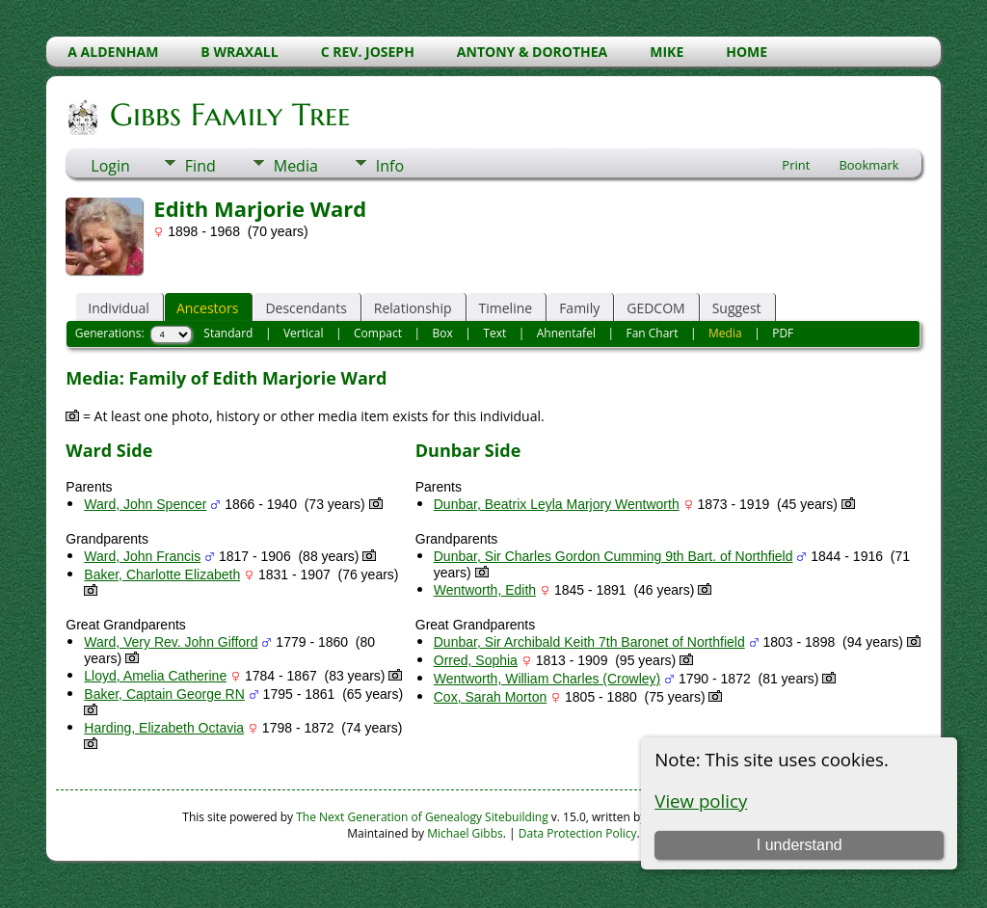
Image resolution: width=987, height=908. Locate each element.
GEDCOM (655, 308)
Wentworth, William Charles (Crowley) (547, 678)
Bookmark (868, 165)
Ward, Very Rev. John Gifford (170, 642)
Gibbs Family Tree (228, 114)
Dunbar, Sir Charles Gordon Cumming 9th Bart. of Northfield (613, 556)
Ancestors (207, 308)
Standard (228, 333)
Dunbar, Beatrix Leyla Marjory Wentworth (557, 504)
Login (110, 165)
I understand (799, 845)
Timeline (506, 308)
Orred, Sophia (476, 660)
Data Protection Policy (578, 833)
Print (796, 165)
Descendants (305, 308)
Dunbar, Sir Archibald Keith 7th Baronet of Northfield (589, 642)
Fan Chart (652, 333)
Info (390, 165)
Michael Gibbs (465, 833)
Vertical (303, 333)
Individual (118, 308)
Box (443, 333)
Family (579, 308)
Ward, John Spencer (145, 504)
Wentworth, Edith (485, 590)
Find (200, 165)
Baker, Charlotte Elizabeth (162, 574)
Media (296, 165)
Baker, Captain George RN (164, 694)
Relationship (413, 308)
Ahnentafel (566, 333)
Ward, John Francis (142, 556)
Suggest (736, 308)
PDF (782, 333)
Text (494, 333)
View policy (700, 800)
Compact (378, 333)
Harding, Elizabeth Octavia (164, 727)
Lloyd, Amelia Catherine (155, 675)
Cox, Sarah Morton (490, 697)
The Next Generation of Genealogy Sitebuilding (422, 817)
